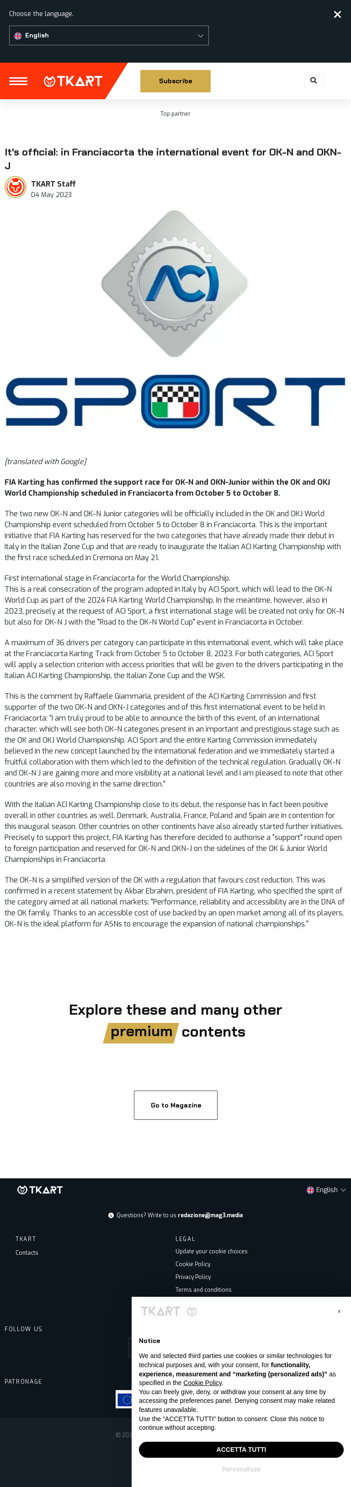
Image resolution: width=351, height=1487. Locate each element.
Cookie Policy (193, 1264)
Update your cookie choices (212, 1251)
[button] (109, 35)
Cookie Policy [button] (202, 1382)
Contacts (27, 1253)
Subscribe (175, 81)
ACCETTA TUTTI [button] (241, 1449)
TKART (73, 81)
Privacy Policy (193, 1277)
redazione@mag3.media (210, 1215)
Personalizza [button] (241, 1469)
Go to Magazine (175, 1105)
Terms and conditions (204, 1290)
